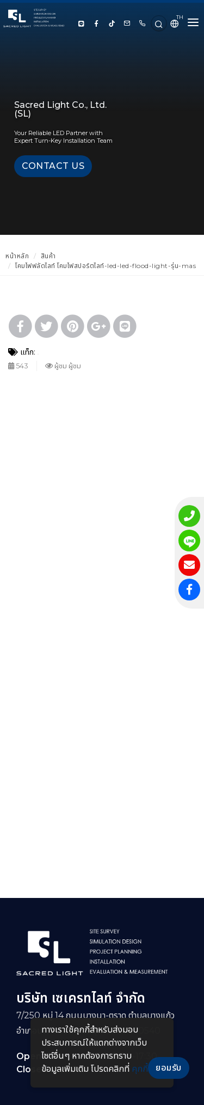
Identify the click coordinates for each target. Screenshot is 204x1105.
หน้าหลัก (17, 256)
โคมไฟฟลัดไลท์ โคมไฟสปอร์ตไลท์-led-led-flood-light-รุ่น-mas (105, 266)
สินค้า (48, 256)
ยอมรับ (169, 1067)
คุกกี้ (140, 1069)
